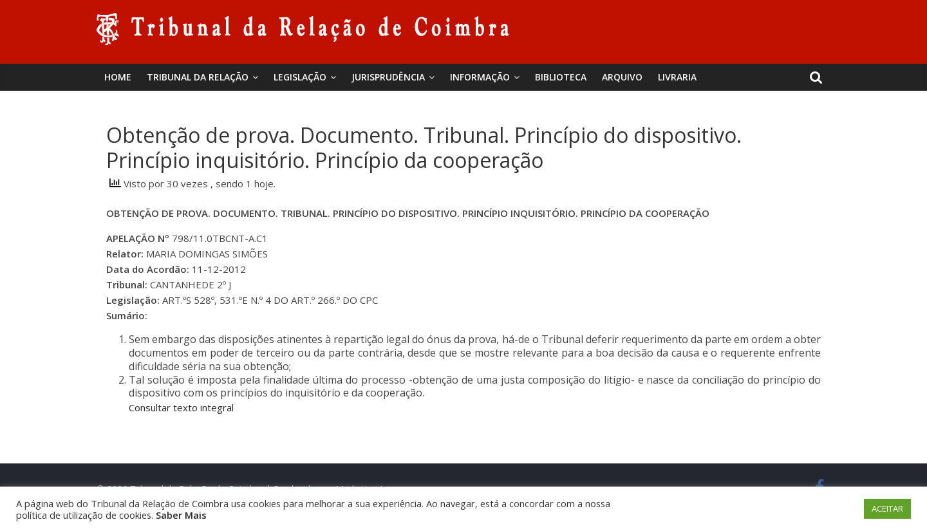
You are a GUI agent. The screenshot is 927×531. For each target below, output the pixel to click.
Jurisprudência (388, 77)
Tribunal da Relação (197, 77)
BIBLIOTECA (560, 77)
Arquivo (622, 77)
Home (117, 77)
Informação (480, 77)
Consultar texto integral (181, 407)
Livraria (677, 77)
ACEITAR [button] (887, 508)
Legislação (300, 77)
